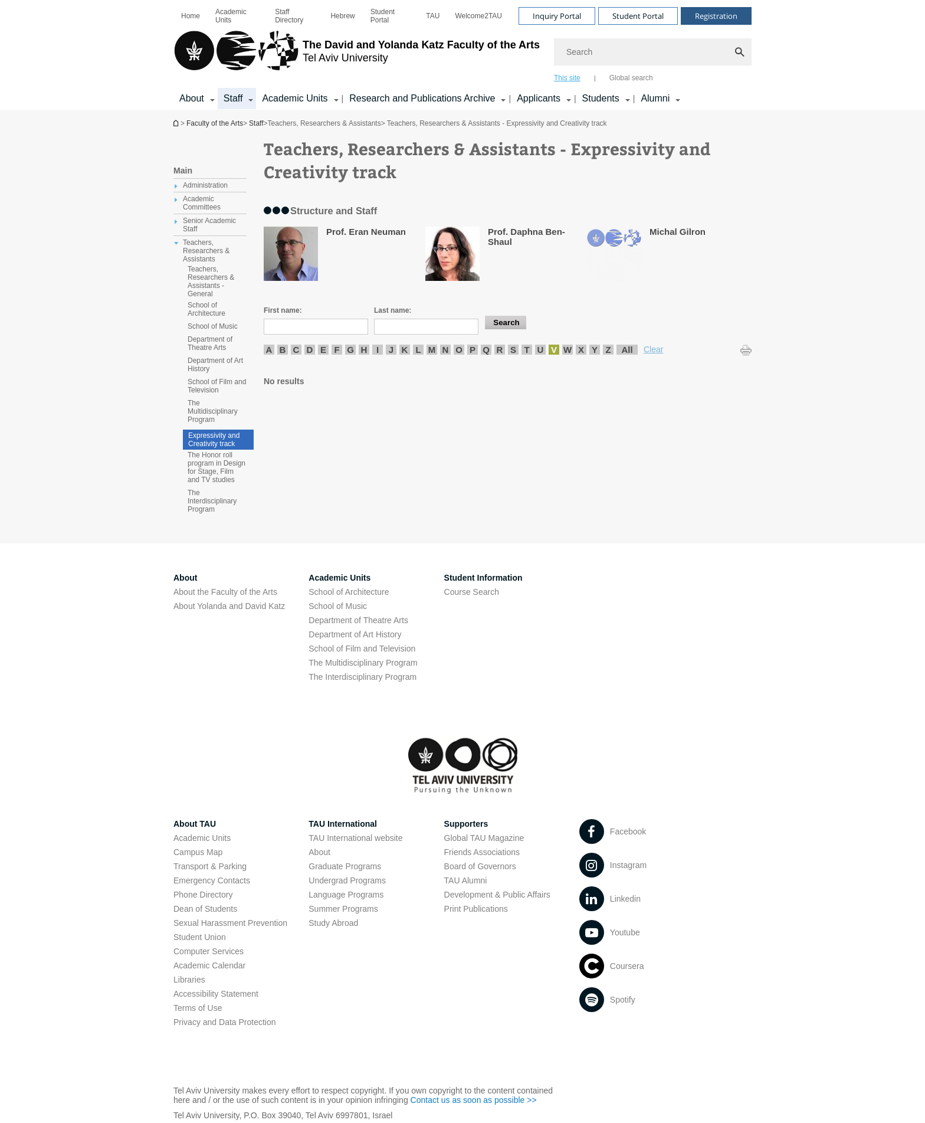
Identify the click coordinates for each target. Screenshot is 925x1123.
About (319, 852)
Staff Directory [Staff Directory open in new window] (289, 16)
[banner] (462, 55)
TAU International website (355, 838)
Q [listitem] (486, 350)
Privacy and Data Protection (224, 1022)
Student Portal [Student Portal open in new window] (382, 16)
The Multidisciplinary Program (363, 662)
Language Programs (346, 894)
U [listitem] (540, 350)
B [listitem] (283, 350)
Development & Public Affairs (497, 894)
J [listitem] (391, 350)
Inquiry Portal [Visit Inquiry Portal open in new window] (557, 16)
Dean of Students (205, 909)
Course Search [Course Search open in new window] (471, 592)
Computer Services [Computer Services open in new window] (208, 951)
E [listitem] (323, 350)
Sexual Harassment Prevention (230, 923)
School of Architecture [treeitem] (206, 309)
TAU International (343, 824)
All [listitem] (626, 350)
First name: (283, 310)
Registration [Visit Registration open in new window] (716, 16)
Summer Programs (343, 909)
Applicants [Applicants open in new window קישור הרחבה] (538, 98)
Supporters (466, 824)
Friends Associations (482, 852)
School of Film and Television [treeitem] (217, 386)
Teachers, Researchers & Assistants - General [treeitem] (211, 281)
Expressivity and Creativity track (214, 439)
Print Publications (476, 909)
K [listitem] (405, 350)
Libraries (189, 979)
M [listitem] (432, 350)
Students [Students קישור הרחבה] (600, 98)
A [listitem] (269, 350)
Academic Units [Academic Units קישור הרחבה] (294, 98)
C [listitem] (296, 350)
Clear (653, 349)
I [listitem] (377, 350)
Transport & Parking (210, 866)
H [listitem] (364, 350)
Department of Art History (355, 634)
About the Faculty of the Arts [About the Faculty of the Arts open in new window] (225, 592)
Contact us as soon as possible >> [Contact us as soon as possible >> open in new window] (474, 1100)
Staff (256, 123)
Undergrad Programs (347, 880)
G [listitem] (350, 350)
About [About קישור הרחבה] (191, 98)
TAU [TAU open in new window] (432, 16)
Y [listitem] (595, 350)
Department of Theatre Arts (358, 620)
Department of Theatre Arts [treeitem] (210, 343)
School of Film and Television (362, 648)
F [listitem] (336, 350)
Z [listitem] (608, 350)
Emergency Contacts (211, 880)
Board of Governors (480, 866)
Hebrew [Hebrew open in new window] (342, 16)
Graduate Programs (345, 866)
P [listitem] (472, 350)
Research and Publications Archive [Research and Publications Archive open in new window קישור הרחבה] (422, 98)
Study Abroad (333, 923)
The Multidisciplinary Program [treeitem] (213, 411)
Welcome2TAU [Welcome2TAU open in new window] (478, 16)
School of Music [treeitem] (213, 326)
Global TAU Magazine (484, 838)
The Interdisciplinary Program (362, 677)
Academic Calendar (209, 965)
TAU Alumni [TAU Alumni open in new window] (465, 880)
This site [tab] (567, 78)
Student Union (199, 937)
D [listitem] (310, 350)
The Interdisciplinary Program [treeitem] (212, 501)
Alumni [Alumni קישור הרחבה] (655, 98)
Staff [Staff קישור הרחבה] (233, 98)
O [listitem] (458, 350)
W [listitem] (567, 350)
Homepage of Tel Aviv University (177, 123)
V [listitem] (554, 350)
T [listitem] (526, 350)
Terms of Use (197, 1008)
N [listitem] (445, 350)
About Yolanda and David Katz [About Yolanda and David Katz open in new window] (229, 606)
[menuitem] (190, 16)
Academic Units (231, 16)
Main (182, 170)
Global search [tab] (631, 78)
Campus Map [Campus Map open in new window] (197, 852)
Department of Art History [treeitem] (215, 364)
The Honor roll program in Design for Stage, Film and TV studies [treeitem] (216, 467)
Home (190, 16)
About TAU (194, 824)
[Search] (653, 52)
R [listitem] (500, 350)
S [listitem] (513, 350)
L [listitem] (418, 350)
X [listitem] (581, 350)
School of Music (338, 606)
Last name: (392, 310)
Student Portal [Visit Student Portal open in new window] (638, 16)
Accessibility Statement (215, 993)
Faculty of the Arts (214, 123)
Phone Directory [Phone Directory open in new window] (202, 894)
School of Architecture (349, 592)
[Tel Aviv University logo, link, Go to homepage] (356, 56)
